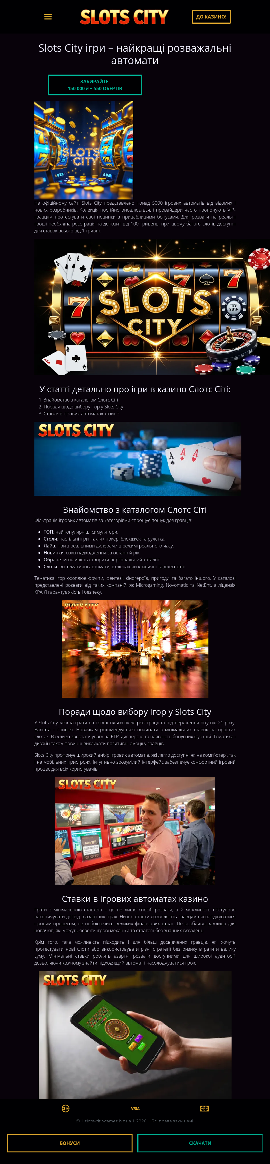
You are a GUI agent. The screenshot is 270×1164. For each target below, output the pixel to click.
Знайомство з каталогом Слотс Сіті (81, 400)
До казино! (211, 17)
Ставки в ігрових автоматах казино (81, 413)
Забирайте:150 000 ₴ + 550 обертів (95, 85)
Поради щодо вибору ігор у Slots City (83, 407)
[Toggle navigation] (48, 16)
